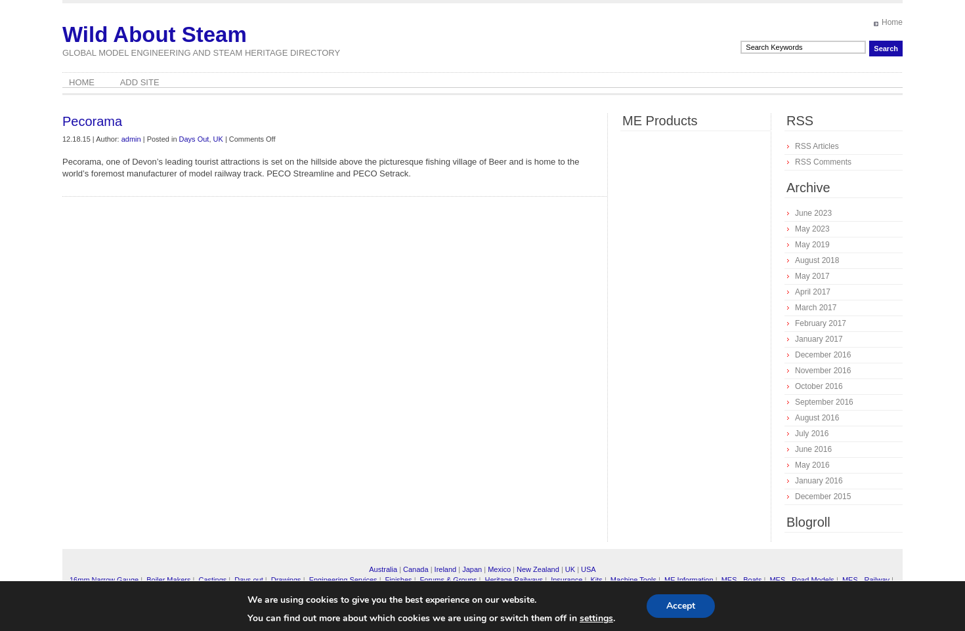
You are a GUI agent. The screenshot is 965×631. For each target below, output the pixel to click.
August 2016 (817, 417)
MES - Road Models (801, 580)
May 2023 (812, 229)
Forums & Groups (448, 580)
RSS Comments (823, 162)
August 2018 (817, 260)
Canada (416, 569)
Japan (472, 569)
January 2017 (819, 339)
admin (131, 139)
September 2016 (824, 402)
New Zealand (538, 569)
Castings (212, 580)
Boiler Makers (168, 580)
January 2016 (819, 480)
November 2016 (823, 370)
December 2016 (823, 354)
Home (892, 22)
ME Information (689, 580)
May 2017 (812, 276)
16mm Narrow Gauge (104, 580)
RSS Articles (817, 146)
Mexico (499, 569)
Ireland (446, 569)
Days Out (194, 139)
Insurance (566, 580)
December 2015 (823, 496)
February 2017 (820, 323)
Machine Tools (633, 580)
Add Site (140, 82)
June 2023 (813, 213)
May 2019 (812, 244)
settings (596, 618)
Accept (680, 606)
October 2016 (819, 386)
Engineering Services (343, 580)
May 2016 (812, 465)
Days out (248, 580)
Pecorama (92, 121)
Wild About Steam (154, 34)
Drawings (286, 580)
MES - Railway (866, 580)
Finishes (398, 580)
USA (588, 569)
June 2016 (813, 449)
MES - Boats (741, 580)
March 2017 (815, 307)
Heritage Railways (513, 580)
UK (218, 139)
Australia (383, 569)
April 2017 (812, 291)
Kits (596, 580)
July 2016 (811, 433)
